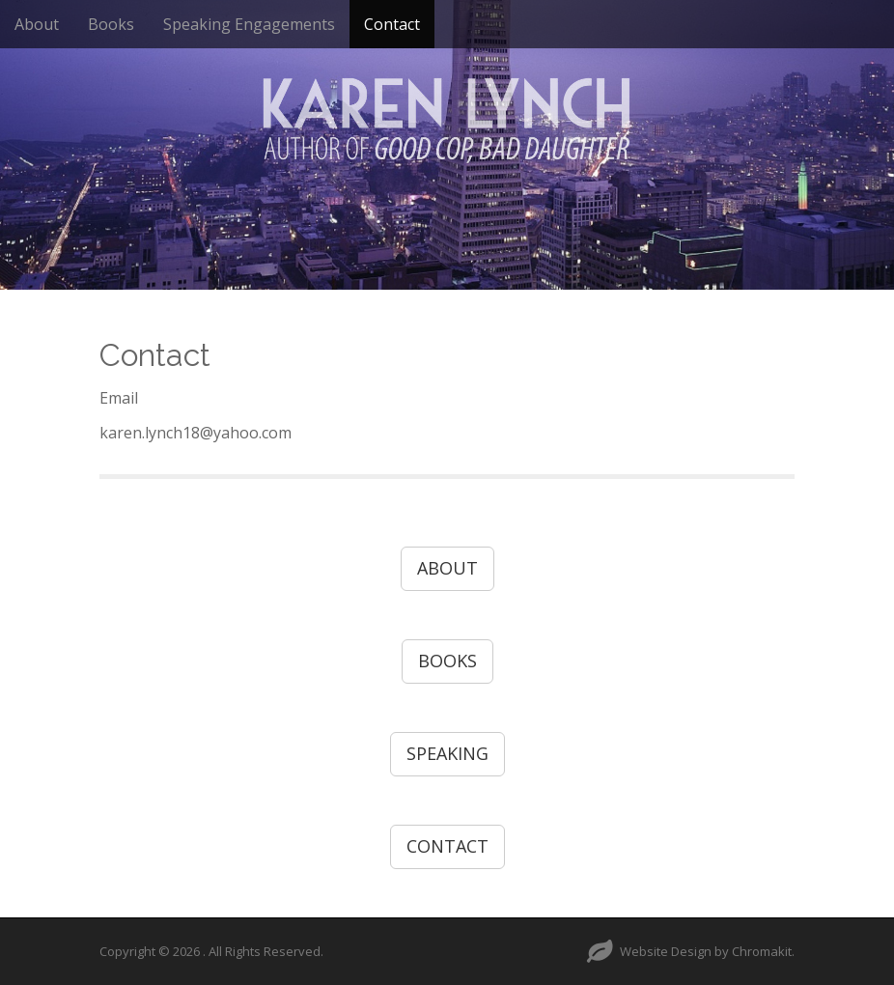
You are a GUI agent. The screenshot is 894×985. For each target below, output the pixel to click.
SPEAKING (447, 753)
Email (120, 397)
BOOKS (447, 660)
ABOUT (447, 567)
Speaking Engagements (249, 24)
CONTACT (447, 846)
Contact (392, 24)
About (36, 24)
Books (111, 24)
